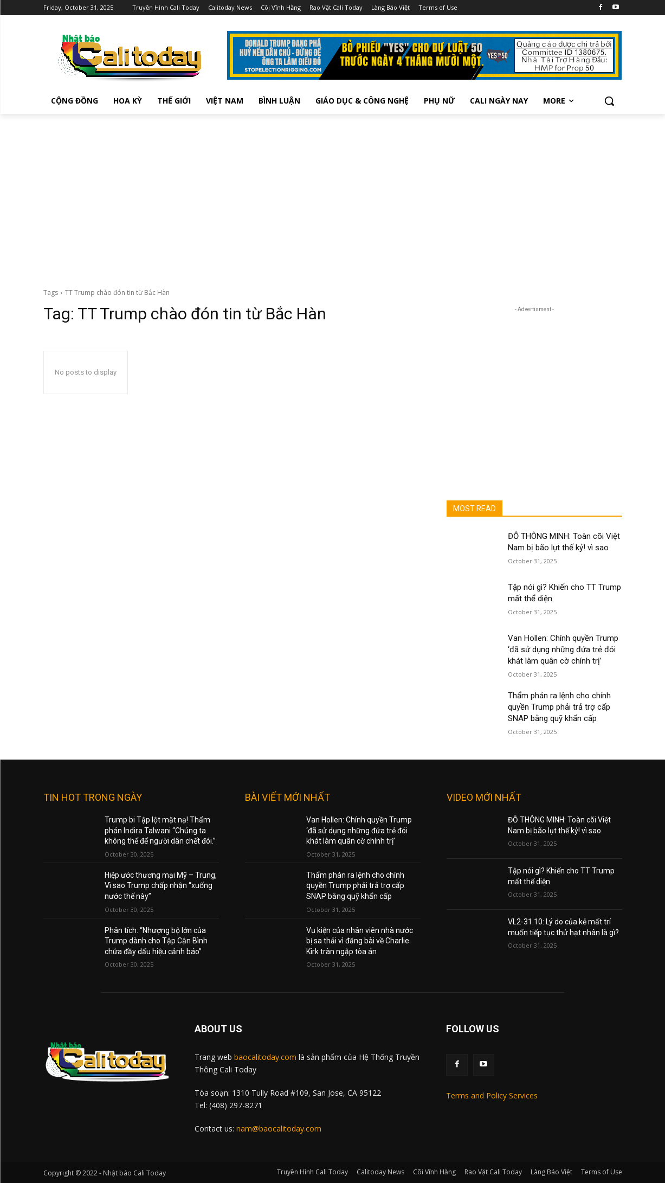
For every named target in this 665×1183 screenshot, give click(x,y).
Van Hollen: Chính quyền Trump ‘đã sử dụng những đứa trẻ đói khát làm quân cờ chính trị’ (563, 649)
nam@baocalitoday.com (278, 1128)
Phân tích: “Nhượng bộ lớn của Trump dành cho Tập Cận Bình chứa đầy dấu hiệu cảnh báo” (156, 941)
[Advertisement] (333, 195)
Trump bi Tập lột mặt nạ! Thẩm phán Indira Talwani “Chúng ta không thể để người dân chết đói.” (160, 830)
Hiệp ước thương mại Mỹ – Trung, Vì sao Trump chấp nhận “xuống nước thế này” (161, 886)
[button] (609, 101)
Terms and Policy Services (492, 1095)
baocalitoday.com (265, 1057)
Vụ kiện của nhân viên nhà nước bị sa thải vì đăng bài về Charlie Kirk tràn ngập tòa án (359, 941)
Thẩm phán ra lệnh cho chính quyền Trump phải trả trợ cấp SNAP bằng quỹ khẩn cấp (559, 707)
